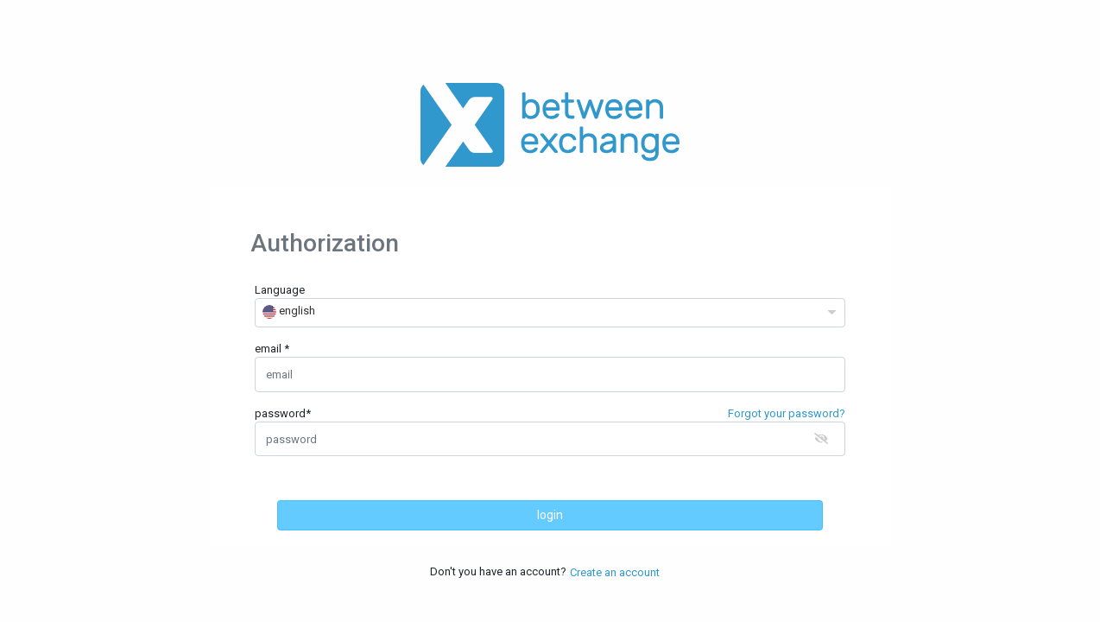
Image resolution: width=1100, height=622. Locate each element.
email (269, 348)
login (550, 515)
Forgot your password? (786, 413)
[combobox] (550, 312)
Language (280, 289)
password (283, 413)
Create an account (615, 572)
